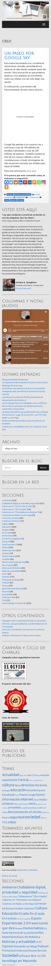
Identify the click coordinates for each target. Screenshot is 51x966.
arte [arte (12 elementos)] (25, 775)
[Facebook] (6, 182)
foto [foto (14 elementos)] (17, 795)
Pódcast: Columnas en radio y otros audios (21, 635)
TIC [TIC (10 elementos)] (46, 818)
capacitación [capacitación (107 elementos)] (10, 779)
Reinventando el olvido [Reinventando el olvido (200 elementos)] (24, 812)
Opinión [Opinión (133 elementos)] (7, 946)
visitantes (33, 870)
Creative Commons (11, 521)
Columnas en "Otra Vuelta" (14, 509)
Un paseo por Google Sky (19, 55)
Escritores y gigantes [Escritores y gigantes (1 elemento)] (24, 919)
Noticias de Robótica (11, 568)
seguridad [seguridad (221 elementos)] (17, 817)
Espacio (5, 541)
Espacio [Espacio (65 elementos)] (40, 790)
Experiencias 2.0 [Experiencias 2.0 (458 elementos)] (15, 923)
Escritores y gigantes (11, 538)
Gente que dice (9, 550)
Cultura (5, 524)
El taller (5, 530)
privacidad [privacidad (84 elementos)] (14, 807)
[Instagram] (43, 182)
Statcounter (22, 870)
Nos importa (8, 565)
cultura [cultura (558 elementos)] (8, 785)
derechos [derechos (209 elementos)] (27, 785)
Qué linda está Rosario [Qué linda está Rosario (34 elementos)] (24, 950)
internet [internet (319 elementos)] (27, 799)
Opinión (6, 577)
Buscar (43, 467)
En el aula (6, 533)
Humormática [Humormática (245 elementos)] (33, 928)
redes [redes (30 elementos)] (4, 812)
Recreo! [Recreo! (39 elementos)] (42, 950)
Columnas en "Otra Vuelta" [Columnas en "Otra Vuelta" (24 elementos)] (32, 896)
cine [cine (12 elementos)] (30, 780)
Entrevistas (7, 535)
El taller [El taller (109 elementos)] (24, 913)
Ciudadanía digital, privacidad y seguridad (20, 503)
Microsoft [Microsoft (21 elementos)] (18, 804)
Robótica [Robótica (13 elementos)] (45, 812)
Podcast (6, 582)
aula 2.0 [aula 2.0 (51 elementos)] (31, 775)
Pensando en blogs (11, 580)
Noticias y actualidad (11, 571)
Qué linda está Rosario (12, 588)
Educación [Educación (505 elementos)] (10, 913)
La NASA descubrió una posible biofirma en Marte (25, 412)
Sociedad (6, 594)
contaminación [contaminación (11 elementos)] (38, 780)
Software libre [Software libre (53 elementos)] (27, 955)
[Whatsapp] (39, 182)
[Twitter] (11, 182)
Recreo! (5, 591)
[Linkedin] (20, 182)
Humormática (8, 556)
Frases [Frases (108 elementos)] (23, 794)
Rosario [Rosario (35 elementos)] (5, 817)
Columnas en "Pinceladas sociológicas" (20, 512)
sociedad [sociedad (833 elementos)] (32, 817)
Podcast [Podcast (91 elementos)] (43, 946)
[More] (6, 187)
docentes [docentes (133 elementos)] (41, 785)
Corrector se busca (10, 518)
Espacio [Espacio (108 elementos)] (36, 918)
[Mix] (34, 182)
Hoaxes (5, 553)
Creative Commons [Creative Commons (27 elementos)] (24, 908)
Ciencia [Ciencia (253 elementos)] (23, 780)
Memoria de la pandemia (13, 562)
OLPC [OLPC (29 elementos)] (38, 941)
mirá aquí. (31, 171)
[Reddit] (16, 182)
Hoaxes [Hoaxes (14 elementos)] (19, 928)
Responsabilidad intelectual (15, 379)
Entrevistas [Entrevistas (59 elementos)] (9, 918)
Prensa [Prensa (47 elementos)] (6, 950)
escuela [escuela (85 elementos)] (31, 790)
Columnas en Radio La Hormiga (16, 515)
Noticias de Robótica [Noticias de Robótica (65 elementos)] (26, 936)
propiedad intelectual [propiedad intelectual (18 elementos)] (29, 808)
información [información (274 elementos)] (11, 799)
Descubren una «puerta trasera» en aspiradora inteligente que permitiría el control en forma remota (23, 391)
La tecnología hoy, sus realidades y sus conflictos (24, 403)
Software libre (9, 597)
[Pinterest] (25, 182)
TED (4, 600)
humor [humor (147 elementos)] (40, 794)
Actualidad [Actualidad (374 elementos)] (10, 775)
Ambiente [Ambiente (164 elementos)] (9, 887)
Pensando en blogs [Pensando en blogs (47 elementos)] (25, 946)
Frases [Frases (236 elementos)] (33, 923)
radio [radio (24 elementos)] (40, 808)
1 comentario (33, 197)
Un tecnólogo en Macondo (14, 603)
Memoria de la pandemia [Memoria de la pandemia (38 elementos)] (23, 932)
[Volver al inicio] (9, 876)
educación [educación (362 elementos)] (18, 790)
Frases (5, 547)
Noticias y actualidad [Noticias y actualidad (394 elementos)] (18, 942)
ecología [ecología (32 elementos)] (6, 790)
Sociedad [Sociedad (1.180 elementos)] (10, 955)
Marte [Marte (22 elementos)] (36, 800)
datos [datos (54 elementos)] (17, 785)
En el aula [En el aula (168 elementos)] (37, 913)
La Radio (6, 559)
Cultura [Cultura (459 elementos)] (41, 908)
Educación (6, 527)
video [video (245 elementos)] (12, 822)
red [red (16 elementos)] (44, 808)
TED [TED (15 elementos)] (39, 956)
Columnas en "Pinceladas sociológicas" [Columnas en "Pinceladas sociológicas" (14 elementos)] (22, 900)
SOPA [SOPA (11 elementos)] (42, 818)
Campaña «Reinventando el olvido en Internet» (24, 621)
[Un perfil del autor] (23, 288)
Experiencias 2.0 (9, 544)
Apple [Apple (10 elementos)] (21, 775)
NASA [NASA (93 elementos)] (31, 803)
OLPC (4, 574)
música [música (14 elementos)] (25, 804)
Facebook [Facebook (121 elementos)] (8, 794)
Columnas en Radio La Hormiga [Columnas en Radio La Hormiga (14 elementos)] (18, 904)
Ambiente (7, 500)
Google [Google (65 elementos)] (31, 794)
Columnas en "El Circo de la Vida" (17, 506)
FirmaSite (11, 965)
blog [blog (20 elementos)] (37, 775)
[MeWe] (30, 182)
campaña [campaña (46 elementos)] (44, 775)
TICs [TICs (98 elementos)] (4, 822)
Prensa (5, 585)
